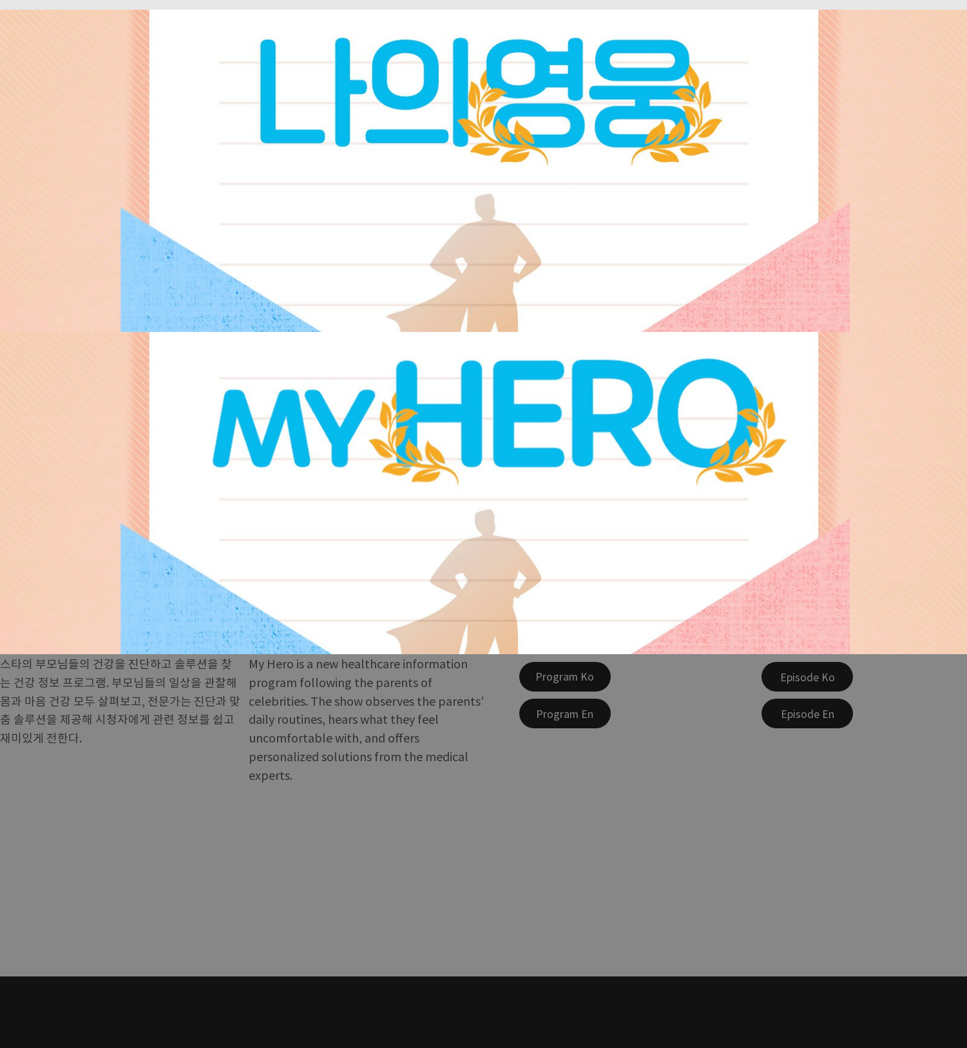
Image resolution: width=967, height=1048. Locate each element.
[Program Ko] (565, 677)
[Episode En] (807, 713)
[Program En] (565, 713)
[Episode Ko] (807, 677)
